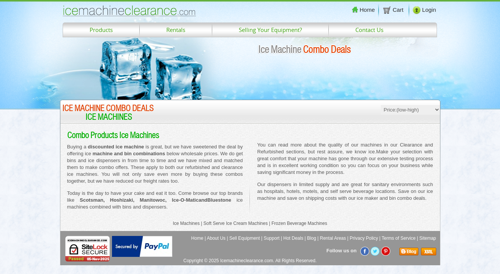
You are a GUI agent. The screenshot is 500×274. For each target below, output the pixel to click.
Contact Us (369, 29)
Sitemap (427, 238)
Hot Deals (293, 238)
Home (363, 9)
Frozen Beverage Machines (299, 223)
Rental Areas (333, 238)
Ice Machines (186, 223)
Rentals (175, 29)
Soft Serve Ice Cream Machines (235, 223)
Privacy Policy (364, 238)
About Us (216, 238)
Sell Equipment (244, 238)
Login (424, 9)
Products (101, 29)
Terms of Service (398, 238)
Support (271, 238)
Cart (393, 9)
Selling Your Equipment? (270, 29)
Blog (311, 238)
